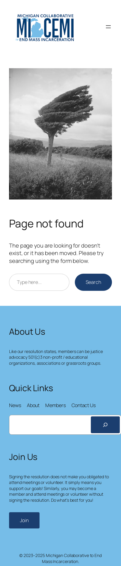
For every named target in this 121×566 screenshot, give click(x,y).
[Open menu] (108, 26)
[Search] (105, 424)
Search (93, 282)
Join (24, 520)
